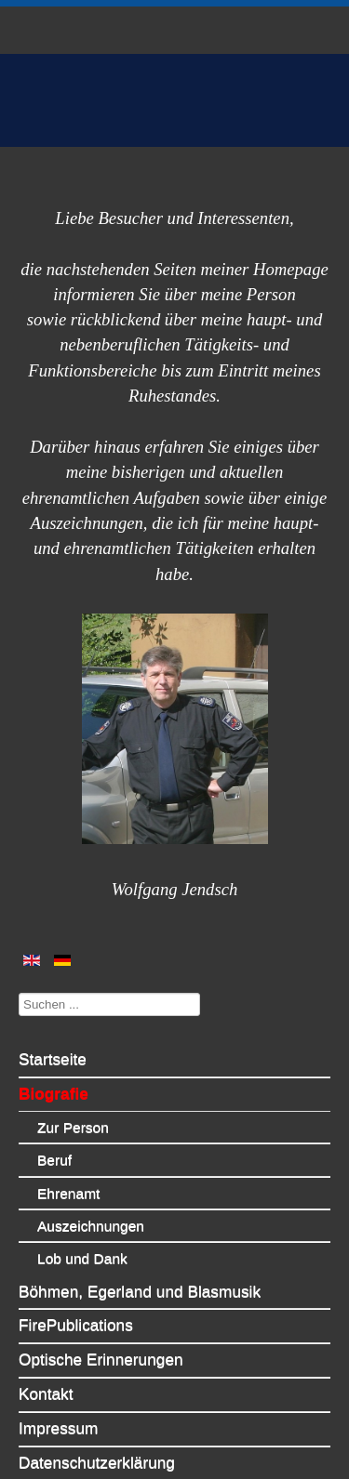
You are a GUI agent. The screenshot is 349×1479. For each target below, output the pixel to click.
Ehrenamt (68, 1155)
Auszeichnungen (90, 1187)
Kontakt (46, 1355)
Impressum (58, 1389)
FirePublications (76, 1286)
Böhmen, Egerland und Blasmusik (140, 1253)
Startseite (53, 1020)
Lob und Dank (82, 1220)
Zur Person (73, 1089)
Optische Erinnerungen (101, 1321)
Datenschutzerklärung (97, 1424)
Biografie (53, 1055)
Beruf (54, 1121)
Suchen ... (19, 954)
